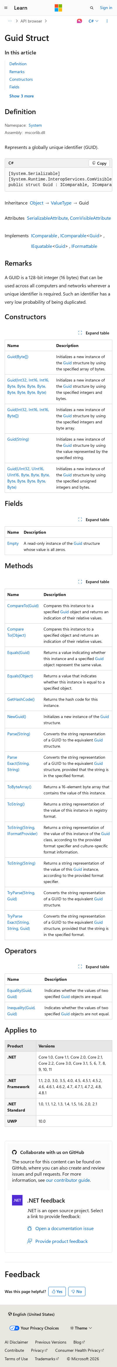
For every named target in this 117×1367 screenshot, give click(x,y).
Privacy (37, 1350)
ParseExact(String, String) (18, 763)
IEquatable (41, 246)
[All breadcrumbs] (10, 21)
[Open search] (92, 8)
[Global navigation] (6, 8)
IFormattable (84, 246)
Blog (77, 1342)
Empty (13, 543)
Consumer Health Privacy (78, 1350)
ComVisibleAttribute (90, 218)
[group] (58, 180)
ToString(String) (21, 863)
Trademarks (45, 1358)
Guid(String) (18, 439)
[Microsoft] (58, 8)
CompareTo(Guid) (23, 605)
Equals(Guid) (18, 652)
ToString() (16, 804)
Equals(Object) (20, 676)
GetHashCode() (21, 699)
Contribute (14, 1350)
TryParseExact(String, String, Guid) (18, 922)
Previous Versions (50, 1342)
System (35, 125)
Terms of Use (16, 1358)
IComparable (44, 235)
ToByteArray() (19, 786)
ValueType (61, 203)
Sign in (106, 7)
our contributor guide (68, 1180)
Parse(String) (18, 733)
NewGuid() (16, 716)
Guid (94, 235)
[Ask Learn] (79, 21)
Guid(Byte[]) (17, 356)
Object (36, 203)
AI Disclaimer (16, 1342)
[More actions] (107, 21)
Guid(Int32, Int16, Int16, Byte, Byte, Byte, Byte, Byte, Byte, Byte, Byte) (28, 386)
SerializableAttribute (47, 218)
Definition (18, 63)
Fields (14, 87)
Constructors (21, 79)
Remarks (17, 71)
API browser (31, 21)
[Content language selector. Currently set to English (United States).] (31, 1314)
